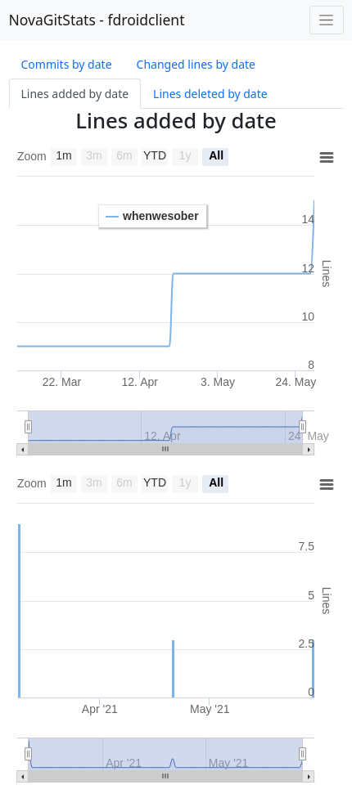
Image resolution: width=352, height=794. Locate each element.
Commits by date (66, 64)
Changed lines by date (196, 64)
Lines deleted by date (210, 93)
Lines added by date (75, 93)
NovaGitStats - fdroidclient (97, 19)
